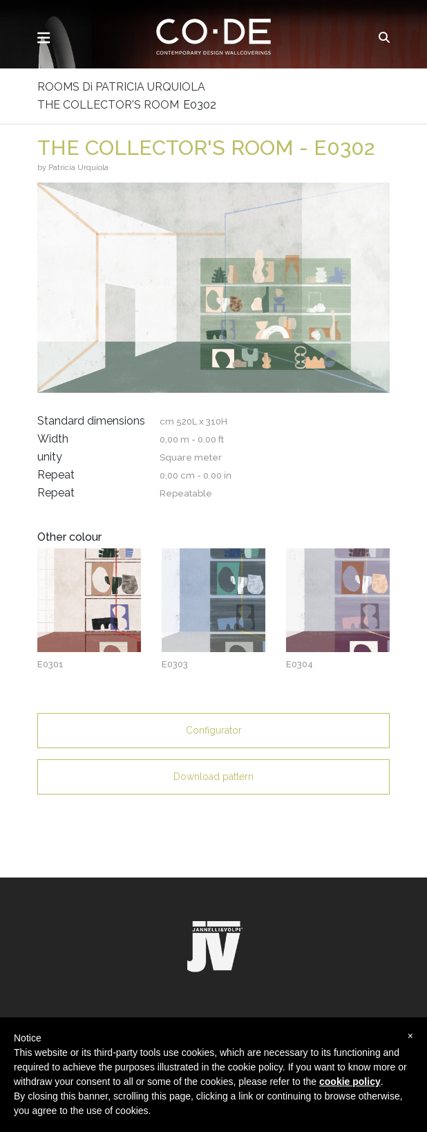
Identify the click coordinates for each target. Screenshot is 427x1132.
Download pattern (213, 776)
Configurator (214, 730)
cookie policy (350, 1081)
